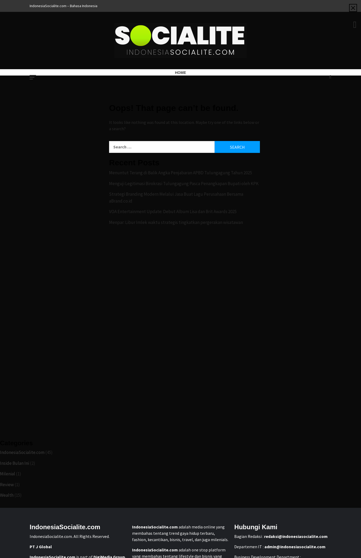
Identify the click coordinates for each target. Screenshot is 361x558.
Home (180, 73)
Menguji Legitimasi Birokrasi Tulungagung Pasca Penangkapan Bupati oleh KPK (184, 183)
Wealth (6, 495)
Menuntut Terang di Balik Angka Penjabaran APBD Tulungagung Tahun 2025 (180, 173)
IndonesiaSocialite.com (22, 452)
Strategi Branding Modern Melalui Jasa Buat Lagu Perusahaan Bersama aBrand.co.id (176, 197)
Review (7, 484)
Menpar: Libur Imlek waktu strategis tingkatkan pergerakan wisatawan (176, 222)
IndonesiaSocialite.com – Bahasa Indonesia (63, 5)
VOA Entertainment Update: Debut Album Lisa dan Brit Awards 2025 (173, 211)
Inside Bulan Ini (14, 463)
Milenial (7, 474)
